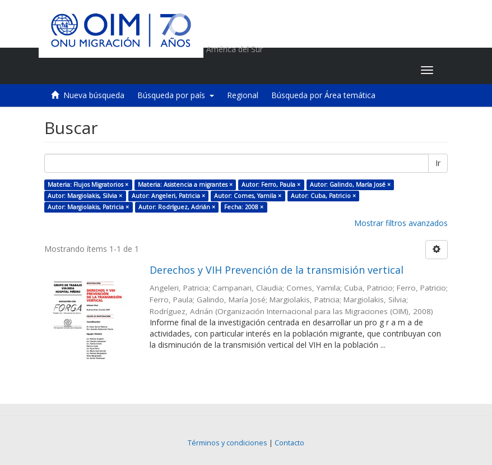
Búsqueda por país (175, 95)
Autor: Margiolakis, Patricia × (88, 207)
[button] (342, 70)
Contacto (289, 443)
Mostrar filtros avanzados (401, 223)
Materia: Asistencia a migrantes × (185, 184)
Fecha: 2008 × (243, 207)
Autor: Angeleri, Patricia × (168, 196)
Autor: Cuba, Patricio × (323, 196)
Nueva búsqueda (93, 95)
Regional (242, 95)
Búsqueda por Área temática (323, 95)
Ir (437, 163)
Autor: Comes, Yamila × (247, 196)
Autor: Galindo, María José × (350, 184)
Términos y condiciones (227, 443)
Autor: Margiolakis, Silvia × (85, 196)
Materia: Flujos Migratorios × (88, 184)
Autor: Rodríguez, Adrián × (176, 207)
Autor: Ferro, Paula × (271, 184)
